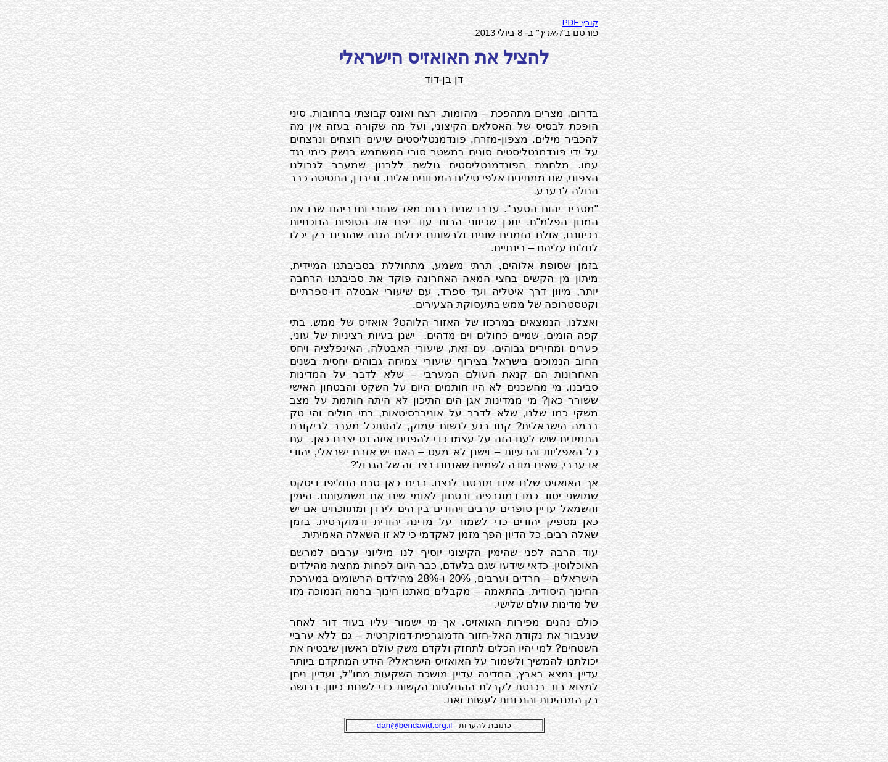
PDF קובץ (580, 22)
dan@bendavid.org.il (414, 725)
